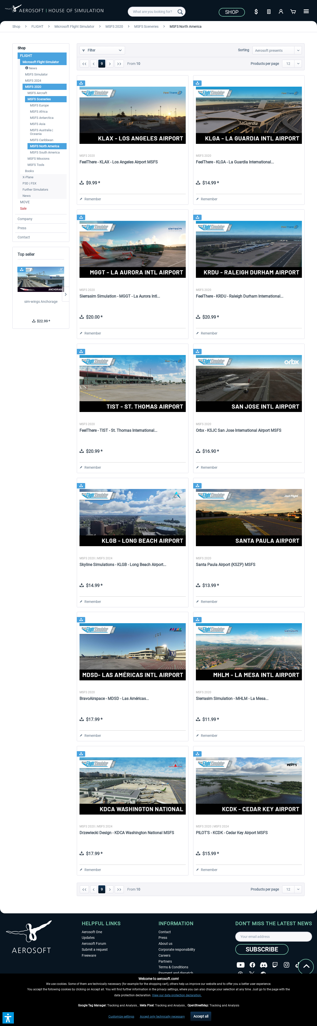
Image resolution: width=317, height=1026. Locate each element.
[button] (8, 1018)
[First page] (84, 64)
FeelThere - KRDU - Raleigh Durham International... (239, 296)
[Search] (180, 12)
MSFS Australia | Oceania (41, 132)
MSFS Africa (39, 111)
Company (25, 219)
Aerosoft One (92, 932)
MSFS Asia (37, 124)
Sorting (243, 50)
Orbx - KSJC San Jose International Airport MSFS (238, 430)
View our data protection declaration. (177, 995)
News (31, 68)
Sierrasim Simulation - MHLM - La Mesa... (232, 698)
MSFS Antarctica (41, 118)
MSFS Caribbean (41, 140)
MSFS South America (45, 152)
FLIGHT (26, 56)
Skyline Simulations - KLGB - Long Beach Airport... (122, 564)
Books (29, 171)
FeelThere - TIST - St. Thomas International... (118, 430)
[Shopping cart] (293, 11)
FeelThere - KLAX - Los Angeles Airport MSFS (118, 162)
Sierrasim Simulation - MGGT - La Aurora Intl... (119, 296)
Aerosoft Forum (94, 944)
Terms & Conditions (173, 967)
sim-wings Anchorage (40, 302)
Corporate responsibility (176, 949)
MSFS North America (44, 146)
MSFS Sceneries (39, 99)
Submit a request (95, 949)
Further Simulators (35, 189)
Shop (231, 12)
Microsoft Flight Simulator (41, 62)
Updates (88, 938)
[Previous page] (93, 64)
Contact (24, 237)
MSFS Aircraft (37, 93)
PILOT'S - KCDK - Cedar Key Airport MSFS (232, 832)
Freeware (89, 955)
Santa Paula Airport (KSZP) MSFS (225, 564)
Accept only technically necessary (162, 1016)
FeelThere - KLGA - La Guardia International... (235, 162)
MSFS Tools (35, 165)
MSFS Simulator (36, 74)
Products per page (265, 64)
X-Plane (28, 177)
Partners (165, 961)
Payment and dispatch (175, 973)
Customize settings (121, 1016)
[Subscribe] (262, 949)
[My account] (281, 11)
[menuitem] (156, 12)
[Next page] (109, 64)
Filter (88, 50)
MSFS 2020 (33, 87)
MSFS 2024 (33, 80)
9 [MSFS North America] (102, 64)
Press (22, 228)
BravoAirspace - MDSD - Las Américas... (114, 698)
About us (165, 944)
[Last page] (119, 64)
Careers (164, 955)
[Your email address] (273, 937)
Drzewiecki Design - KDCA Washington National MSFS (126, 832)
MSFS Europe (39, 105)
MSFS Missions (38, 158)
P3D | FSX (29, 183)
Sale (23, 208)
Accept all (200, 1016)
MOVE (25, 202)
